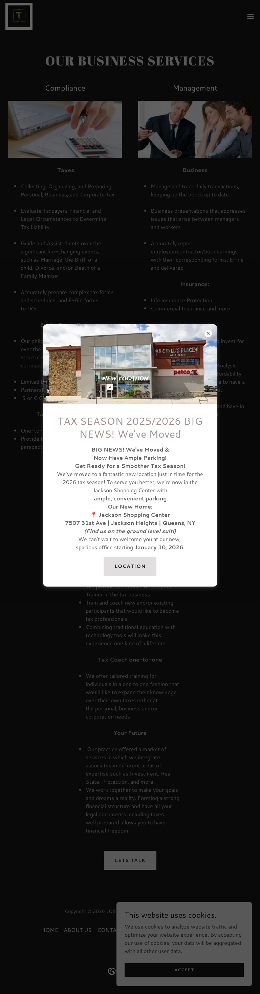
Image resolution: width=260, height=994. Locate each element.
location (130, 566)
